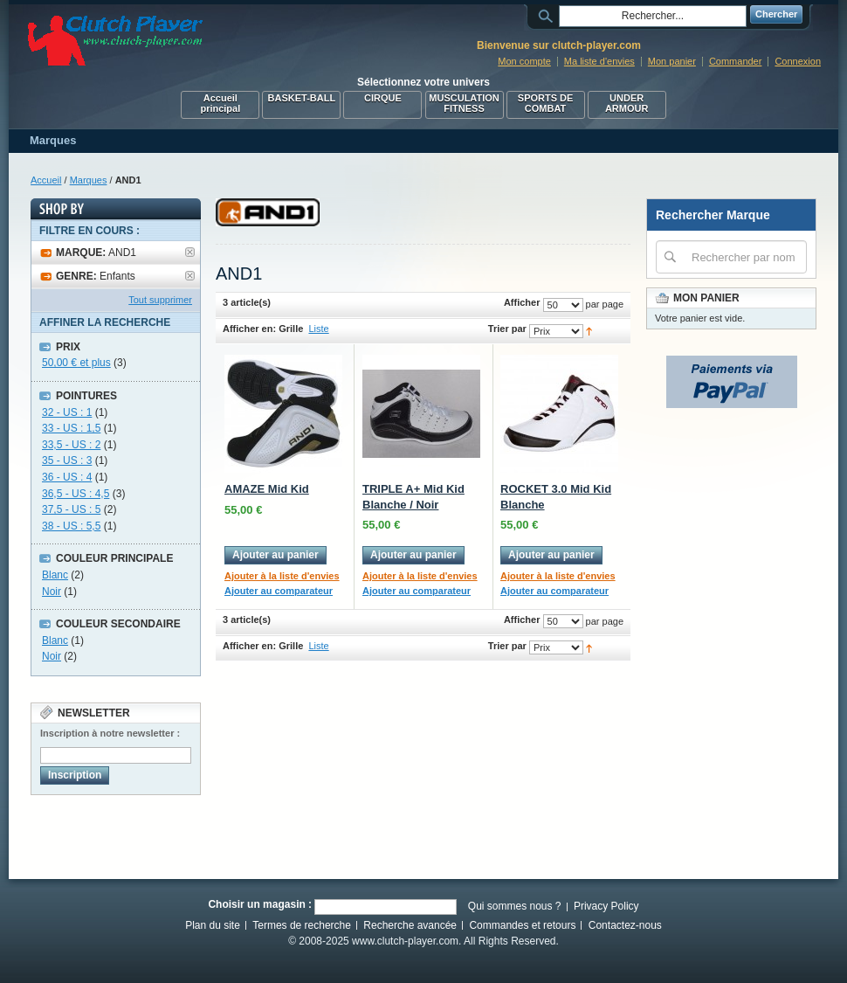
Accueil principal (220, 103)
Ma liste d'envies (599, 61)
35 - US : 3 (67, 460)
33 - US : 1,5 (71, 428)
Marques (88, 180)
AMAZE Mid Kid (266, 488)
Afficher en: (249, 328)
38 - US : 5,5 (71, 526)
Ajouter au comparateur (278, 590)
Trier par (507, 328)
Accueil (46, 180)
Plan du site (212, 925)
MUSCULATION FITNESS (464, 103)
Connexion (798, 61)
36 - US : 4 (67, 477)
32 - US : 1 (67, 412)
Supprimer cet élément (190, 252)
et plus (76, 363)
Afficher (522, 302)
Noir (51, 591)
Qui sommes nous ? (514, 906)
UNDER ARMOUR (627, 103)
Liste (318, 328)
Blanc (55, 575)
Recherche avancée (410, 925)
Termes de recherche (301, 925)
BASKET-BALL (302, 98)
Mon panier (672, 61)
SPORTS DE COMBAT (546, 103)
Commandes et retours (522, 925)
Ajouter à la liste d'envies (282, 576)
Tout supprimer (160, 299)
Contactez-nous (625, 925)
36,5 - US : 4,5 (75, 494)
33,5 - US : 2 (71, 445)
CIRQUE (383, 98)
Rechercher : (548, 14)
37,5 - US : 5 (71, 509)
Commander (735, 61)
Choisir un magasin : (260, 904)
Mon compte (524, 61)
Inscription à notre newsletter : (110, 733)
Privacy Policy (606, 906)
